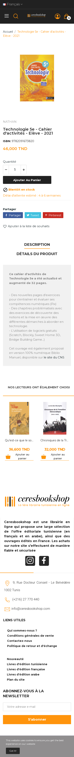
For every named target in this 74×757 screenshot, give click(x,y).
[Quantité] (15, 169)
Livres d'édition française (26, 669)
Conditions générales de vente (30, 635)
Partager (15, 215)
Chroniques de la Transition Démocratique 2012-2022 (54, 440)
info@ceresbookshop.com (30, 609)
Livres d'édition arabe (23, 674)
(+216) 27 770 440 (25, 599)
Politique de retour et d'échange (32, 646)
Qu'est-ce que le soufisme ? (19, 440)
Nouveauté (15, 659)
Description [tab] (37, 244)
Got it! (12, 750)
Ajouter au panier (27, 180)
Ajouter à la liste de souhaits (26, 226)
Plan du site (16, 679)
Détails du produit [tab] (37, 254)
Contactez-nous (19, 641)
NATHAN (10, 121)
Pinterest (55, 215)
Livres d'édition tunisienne (27, 664)
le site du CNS (54, 357)
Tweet (34, 215)
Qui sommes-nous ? (22, 630)
